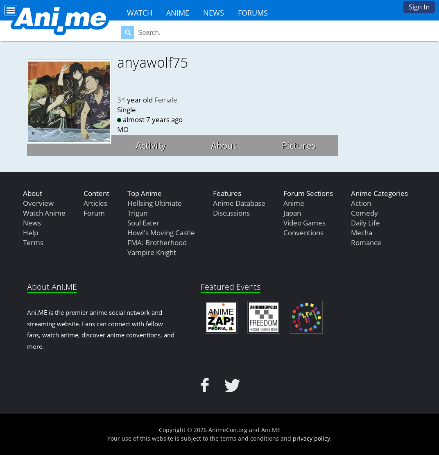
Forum (94, 213)
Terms (33, 242)
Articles (95, 203)
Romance (366, 242)
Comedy (364, 213)
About (223, 145)
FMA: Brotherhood (157, 242)
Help (30, 232)
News (213, 13)
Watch (139, 13)
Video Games (304, 223)
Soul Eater (143, 223)
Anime (177, 13)
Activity (151, 145)
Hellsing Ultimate (154, 203)
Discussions (231, 213)
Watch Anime (44, 213)
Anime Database (239, 203)
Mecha (361, 232)
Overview (38, 203)
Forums (253, 13)
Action (361, 203)
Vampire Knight (151, 252)
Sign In (419, 6)
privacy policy (311, 438)
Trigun (137, 213)
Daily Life (365, 223)
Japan (292, 213)
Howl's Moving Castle (161, 232)
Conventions (303, 232)
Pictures (299, 145)
